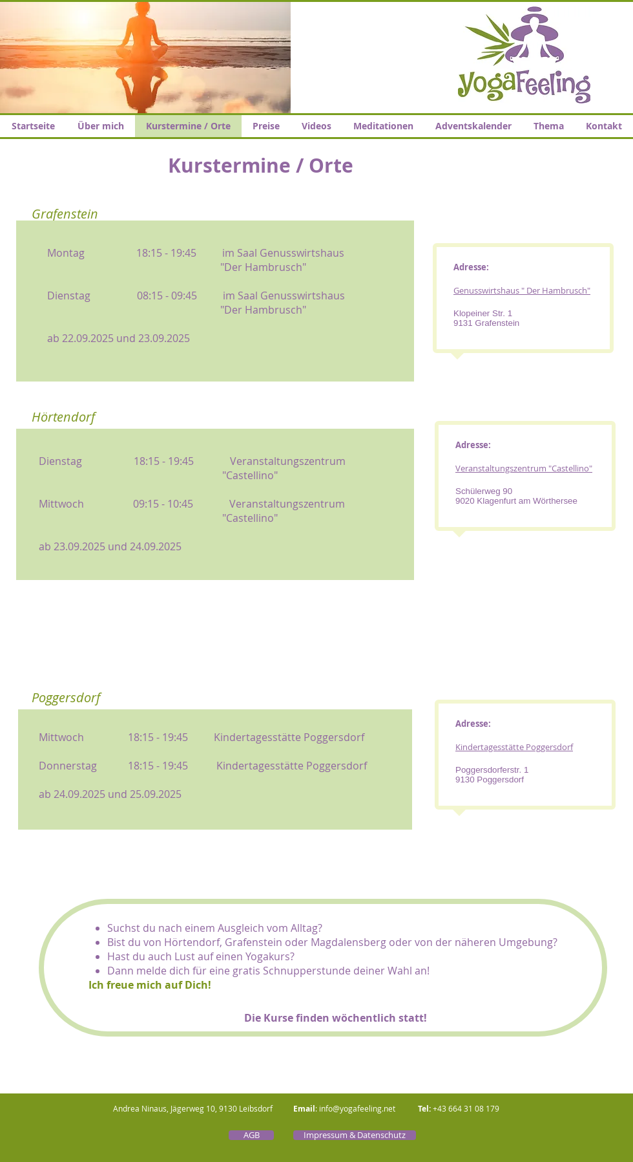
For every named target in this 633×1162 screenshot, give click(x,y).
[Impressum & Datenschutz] (354, 1135)
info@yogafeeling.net (357, 1108)
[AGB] (251, 1135)
